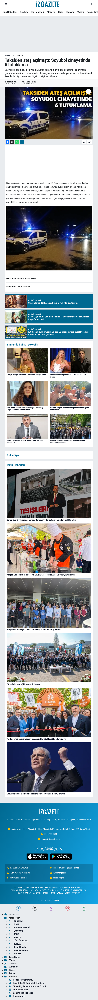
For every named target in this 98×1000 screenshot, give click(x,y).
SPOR (53, 893)
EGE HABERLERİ (19, 927)
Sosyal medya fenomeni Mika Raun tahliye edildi (26, 375)
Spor (60, 12)
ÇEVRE (43, 890)
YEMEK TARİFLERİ (73, 893)
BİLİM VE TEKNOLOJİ (20, 890)
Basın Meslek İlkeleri (35, 887)
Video (9, 960)
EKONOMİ (65, 890)
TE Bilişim (55, 900)
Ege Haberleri (37, 12)
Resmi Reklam (18, 950)
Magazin (51, 12)
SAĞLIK (46, 893)
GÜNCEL (20, 56)
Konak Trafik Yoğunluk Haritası (65, 868)
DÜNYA (15, 944)
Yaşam (80, 12)
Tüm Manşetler (58, 873)
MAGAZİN (37, 893)
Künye (18, 887)
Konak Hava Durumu (17, 868)
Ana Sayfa (11, 914)
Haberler (9, 56)
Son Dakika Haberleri (17, 878)
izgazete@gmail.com (51, 839)
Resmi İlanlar (18, 947)
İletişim (10, 973)
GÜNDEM (34, 890)
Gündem (24, 12)
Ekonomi (70, 12)
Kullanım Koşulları (53, 887)
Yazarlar (10, 963)
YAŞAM (60, 893)
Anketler (10, 966)
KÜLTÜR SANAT (24, 893)
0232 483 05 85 (50, 834)
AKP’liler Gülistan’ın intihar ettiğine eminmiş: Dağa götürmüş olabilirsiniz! (25, 409)
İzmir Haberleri (9, 12)
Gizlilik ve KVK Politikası (72, 887)
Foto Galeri (12, 957)
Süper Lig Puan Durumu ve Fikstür (28, 986)
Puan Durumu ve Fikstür (18, 873)
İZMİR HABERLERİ (78, 890)
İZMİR (14, 924)
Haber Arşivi (57, 878)
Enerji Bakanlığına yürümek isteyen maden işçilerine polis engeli (67, 441)
